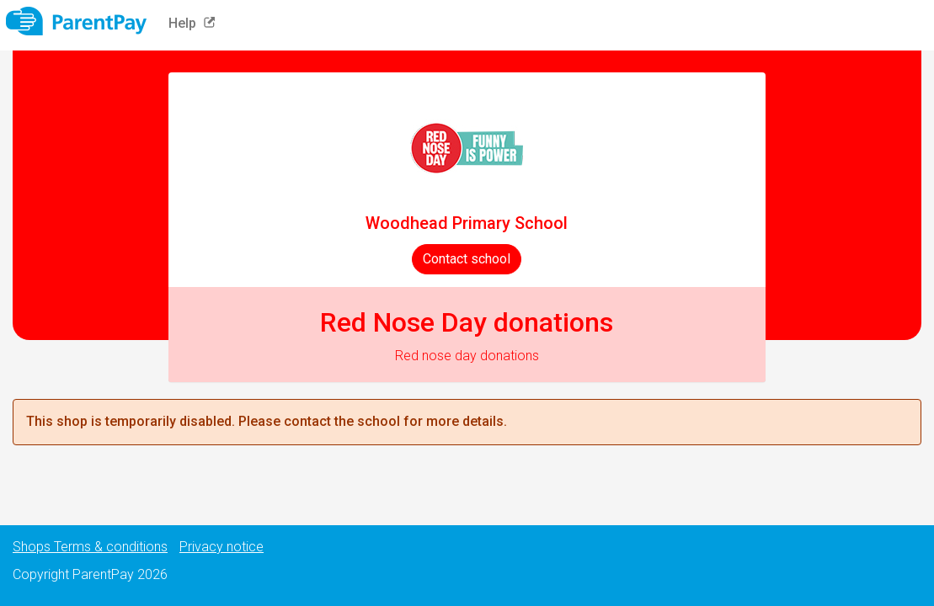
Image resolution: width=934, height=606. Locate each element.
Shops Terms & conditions (90, 547)
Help (195, 23)
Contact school (466, 259)
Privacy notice (221, 547)
